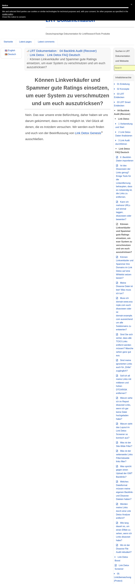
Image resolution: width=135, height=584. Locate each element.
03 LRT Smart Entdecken (122, 103)
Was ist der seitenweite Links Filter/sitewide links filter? (124, 456)
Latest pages (25, 42)
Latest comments (46, 42)
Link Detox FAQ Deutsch (63, 55)
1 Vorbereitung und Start (124, 125)
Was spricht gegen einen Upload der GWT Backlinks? (124, 471)
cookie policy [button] (7, 10)
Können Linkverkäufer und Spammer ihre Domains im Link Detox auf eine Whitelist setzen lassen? (124, 267)
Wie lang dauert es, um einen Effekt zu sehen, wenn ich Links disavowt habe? (124, 531)
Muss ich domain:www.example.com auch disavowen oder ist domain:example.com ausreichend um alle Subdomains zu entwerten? (124, 313)
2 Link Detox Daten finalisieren (123, 133)
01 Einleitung (122, 84)
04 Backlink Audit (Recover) (78, 51)
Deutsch (10, 54)
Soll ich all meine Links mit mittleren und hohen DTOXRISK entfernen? (123, 384)
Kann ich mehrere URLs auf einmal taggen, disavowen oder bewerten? (123, 210)
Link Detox (37, 55)
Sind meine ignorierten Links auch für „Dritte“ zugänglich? (124, 365)
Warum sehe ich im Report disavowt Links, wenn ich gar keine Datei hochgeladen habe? (124, 408)
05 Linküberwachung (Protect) (122, 577)
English (10, 50)
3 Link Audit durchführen (122, 142)
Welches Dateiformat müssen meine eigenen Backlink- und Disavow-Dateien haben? (124, 490)
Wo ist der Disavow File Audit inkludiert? (124, 548)
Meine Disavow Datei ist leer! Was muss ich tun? (124, 288)
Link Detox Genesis (88, 133)
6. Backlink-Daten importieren (124, 159)
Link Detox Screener (122, 567)
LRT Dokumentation (70, 20)
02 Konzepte (121, 89)
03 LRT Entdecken (119, 95)
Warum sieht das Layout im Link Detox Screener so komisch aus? (124, 430)
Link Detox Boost (121, 558)
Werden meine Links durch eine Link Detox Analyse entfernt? (123, 510)
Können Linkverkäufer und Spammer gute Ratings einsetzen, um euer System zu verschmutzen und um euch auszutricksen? (124, 237)
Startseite (8, 42)
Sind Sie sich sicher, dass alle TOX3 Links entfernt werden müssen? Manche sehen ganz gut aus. (124, 345)
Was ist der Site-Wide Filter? (124, 444)
